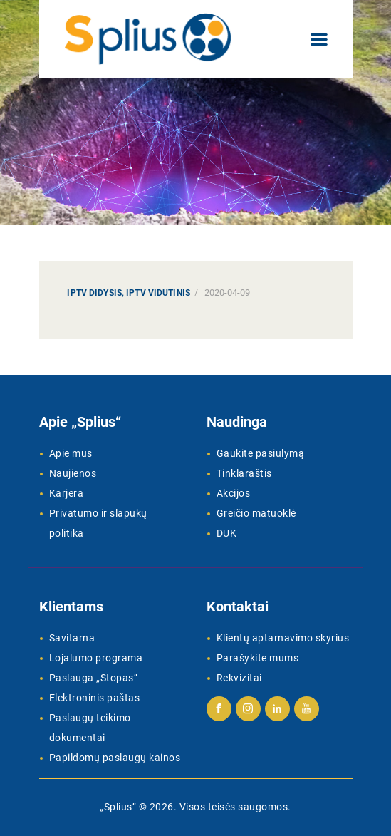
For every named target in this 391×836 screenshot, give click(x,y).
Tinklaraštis (244, 473)
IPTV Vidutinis (158, 293)
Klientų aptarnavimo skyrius (283, 638)
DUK (227, 533)
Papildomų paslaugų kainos (115, 757)
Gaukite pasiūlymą (261, 453)
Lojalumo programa (96, 658)
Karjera (66, 493)
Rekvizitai (239, 677)
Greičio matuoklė (256, 513)
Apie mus (71, 453)
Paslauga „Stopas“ (93, 677)
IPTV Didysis (94, 293)
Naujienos (73, 473)
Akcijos (234, 493)
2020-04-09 (227, 292)
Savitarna (72, 638)
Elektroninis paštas (94, 697)
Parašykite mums (258, 658)
